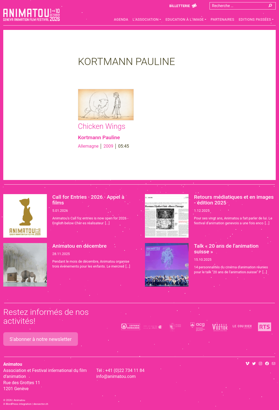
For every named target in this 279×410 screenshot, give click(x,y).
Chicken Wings (101, 126)
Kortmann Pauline (99, 137)
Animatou (31, 15)
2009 (108, 146)
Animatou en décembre (79, 246)
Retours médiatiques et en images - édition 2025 (234, 200)
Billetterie (179, 6)
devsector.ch (41, 403)
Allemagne (88, 146)
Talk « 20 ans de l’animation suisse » (226, 249)
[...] (107, 223)
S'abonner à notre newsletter (41, 339)
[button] (147, 20)
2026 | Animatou (15, 400)
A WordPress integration (17, 403)
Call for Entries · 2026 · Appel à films (88, 200)
